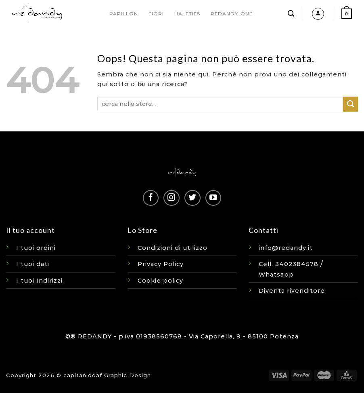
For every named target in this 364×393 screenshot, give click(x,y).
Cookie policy (160, 280)
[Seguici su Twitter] (192, 198)
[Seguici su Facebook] (151, 198)
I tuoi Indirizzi (39, 280)
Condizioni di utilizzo (172, 247)
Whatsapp (276, 274)
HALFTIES (187, 14)
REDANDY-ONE (232, 14)
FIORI (156, 14)
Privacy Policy (161, 264)
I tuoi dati (32, 264)
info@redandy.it (286, 247)
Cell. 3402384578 (288, 264)
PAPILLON (123, 14)
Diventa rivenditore (292, 290)
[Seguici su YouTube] (213, 198)
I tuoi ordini (36, 247)
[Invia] (350, 104)
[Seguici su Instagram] (171, 198)
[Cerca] (291, 13)
